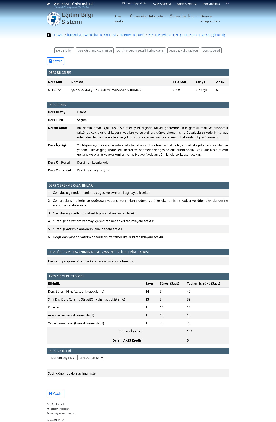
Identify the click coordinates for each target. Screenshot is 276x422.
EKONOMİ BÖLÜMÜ (132, 35)
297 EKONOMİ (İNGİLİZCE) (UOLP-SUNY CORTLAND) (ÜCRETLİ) (186, 35)
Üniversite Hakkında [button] (147, 16)
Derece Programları (210, 18)
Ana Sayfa (118, 18)
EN (227, 3)
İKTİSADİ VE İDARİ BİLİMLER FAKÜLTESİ (91, 35)
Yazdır (55, 61)
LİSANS (58, 35)
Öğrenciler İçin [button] (182, 16)
